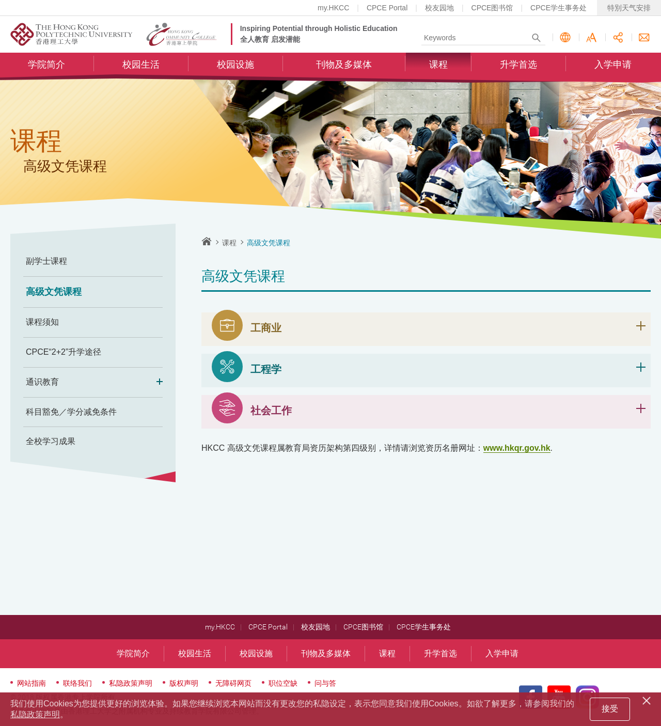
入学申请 (613, 65)
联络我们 (644, 37)
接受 (610, 708)
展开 (641, 325)
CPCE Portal (387, 8)
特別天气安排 (629, 8)
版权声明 (183, 683)
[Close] (648, 699)
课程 (438, 65)
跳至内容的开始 (0, 0)
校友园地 (439, 8)
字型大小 (591, 37)
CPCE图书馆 (492, 8)
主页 (206, 241)
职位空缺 (283, 683)
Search (536, 37)
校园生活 (141, 65)
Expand (156, 382)
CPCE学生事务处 (558, 8)
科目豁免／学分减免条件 (71, 411)
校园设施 (235, 65)
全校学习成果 (50, 441)
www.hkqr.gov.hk (516, 448)
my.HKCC (333, 8)
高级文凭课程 (54, 292)
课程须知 (42, 322)
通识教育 (93, 382)
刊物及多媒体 (344, 65)
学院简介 (46, 65)
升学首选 (518, 65)
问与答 (325, 683)
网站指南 (31, 683)
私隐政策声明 (130, 683)
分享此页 (617, 37)
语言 (565, 37)
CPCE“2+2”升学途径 (63, 352)
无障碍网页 (233, 683)
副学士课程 (46, 261)
